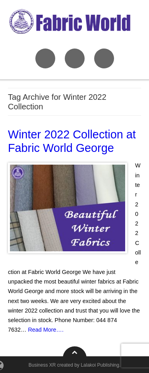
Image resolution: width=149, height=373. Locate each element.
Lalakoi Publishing (100, 365)
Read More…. (46, 329)
